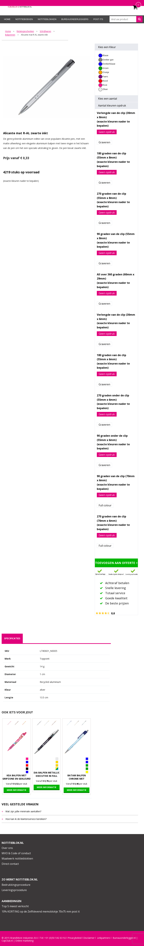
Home (7, 19)
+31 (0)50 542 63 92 (55, 938)
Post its (98, 19)
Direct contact (10, 864)
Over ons (7, 848)
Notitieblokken (47, 19)
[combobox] (126, 19)
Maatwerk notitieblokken (17, 858)
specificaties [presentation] (12, 638)
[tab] (12, 638)
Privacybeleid (74, 938)
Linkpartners (103, 938)
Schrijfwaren (45, 31)
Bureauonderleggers (74, 19)
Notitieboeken (24, 19)
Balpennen (10, 35)
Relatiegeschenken (25, 31)
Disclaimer (89, 938)
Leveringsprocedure (14, 890)
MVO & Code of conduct (16, 853)
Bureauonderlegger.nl (124, 938)
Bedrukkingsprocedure (16, 885)
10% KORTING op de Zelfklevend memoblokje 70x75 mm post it (41, 911)
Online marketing (24, 940)
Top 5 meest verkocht (15, 906)
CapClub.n (7, 940)
